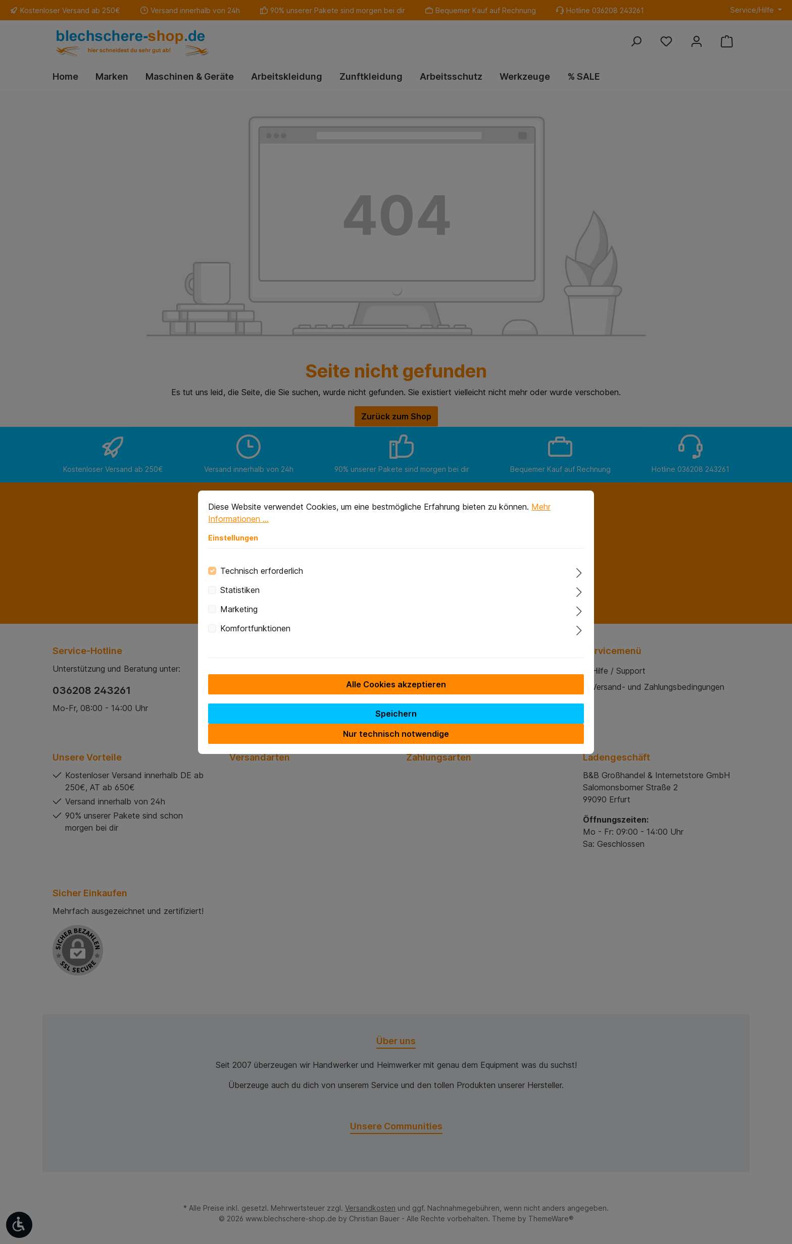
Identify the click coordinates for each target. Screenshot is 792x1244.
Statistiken (240, 597)
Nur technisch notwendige (396, 741)
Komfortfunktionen (255, 635)
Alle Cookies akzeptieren (396, 691)
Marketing (239, 616)
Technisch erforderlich (261, 578)
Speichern (396, 721)
